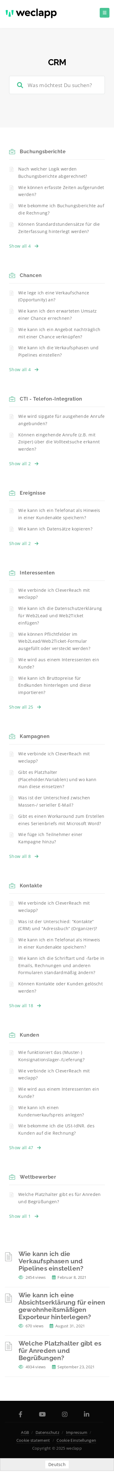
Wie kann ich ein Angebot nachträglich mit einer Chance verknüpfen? (59, 333)
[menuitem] (57, 1464)
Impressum (77, 1432)
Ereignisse (33, 493)
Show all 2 (23, 463)
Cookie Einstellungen (76, 1440)
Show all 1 (23, 1216)
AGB (25, 1432)
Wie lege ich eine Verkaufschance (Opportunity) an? (53, 296)
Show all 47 (25, 1147)
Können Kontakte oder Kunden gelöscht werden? (60, 987)
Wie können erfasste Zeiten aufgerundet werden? (61, 191)
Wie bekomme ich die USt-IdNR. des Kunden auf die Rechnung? (56, 1129)
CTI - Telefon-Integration (51, 399)
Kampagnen (35, 736)
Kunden (29, 1035)
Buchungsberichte (43, 151)
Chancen (31, 275)
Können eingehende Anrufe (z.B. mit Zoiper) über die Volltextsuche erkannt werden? (59, 442)
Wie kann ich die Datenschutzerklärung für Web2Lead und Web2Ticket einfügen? (60, 615)
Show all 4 (23, 246)
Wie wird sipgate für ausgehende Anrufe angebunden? (61, 419)
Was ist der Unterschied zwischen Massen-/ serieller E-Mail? (54, 801)
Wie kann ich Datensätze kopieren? (55, 529)
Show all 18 (25, 1005)
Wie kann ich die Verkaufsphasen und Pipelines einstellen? (58, 351)
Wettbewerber (38, 1177)
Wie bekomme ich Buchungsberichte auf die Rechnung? (61, 209)
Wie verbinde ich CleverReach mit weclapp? (54, 593)
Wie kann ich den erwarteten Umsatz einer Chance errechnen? (57, 314)
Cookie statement (33, 1440)
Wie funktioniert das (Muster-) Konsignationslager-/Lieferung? (51, 1055)
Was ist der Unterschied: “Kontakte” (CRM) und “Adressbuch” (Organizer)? (57, 925)
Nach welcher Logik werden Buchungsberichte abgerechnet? (52, 172)
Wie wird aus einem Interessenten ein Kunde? (58, 663)
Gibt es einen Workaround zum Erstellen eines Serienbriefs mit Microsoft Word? (61, 819)
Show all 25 (25, 707)
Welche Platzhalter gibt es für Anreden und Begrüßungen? (59, 1197)
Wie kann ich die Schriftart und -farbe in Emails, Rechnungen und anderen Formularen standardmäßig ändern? (61, 965)
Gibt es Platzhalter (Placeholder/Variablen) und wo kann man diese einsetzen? (57, 779)
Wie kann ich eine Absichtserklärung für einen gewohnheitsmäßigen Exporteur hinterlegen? (62, 1306)
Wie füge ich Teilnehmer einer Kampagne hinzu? (50, 838)
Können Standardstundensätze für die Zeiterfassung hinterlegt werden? (59, 227)
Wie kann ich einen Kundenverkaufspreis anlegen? (51, 1111)
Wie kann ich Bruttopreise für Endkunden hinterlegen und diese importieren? (54, 685)
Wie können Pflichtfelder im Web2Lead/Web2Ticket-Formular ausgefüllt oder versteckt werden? (54, 641)
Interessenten (37, 573)
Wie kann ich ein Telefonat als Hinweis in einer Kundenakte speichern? (59, 513)
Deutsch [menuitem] (57, 1464)
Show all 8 (23, 856)
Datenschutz (47, 1432)
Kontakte (31, 886)
